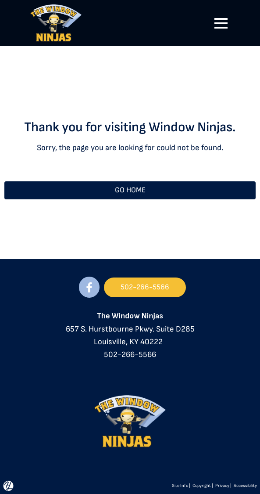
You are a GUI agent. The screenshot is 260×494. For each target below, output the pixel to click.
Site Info (180, 485)
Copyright (201, 485)
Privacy (222, 485)
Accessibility (245, 485)
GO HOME (130, 190)
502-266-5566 (130, 355)
